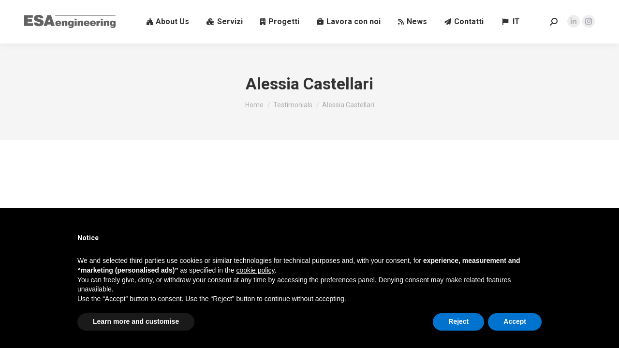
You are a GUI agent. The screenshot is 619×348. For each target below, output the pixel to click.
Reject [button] (458, 321)
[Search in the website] (554, 22)
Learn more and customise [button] (136, 321)
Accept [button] (514, 321)
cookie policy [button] (255, 270)
